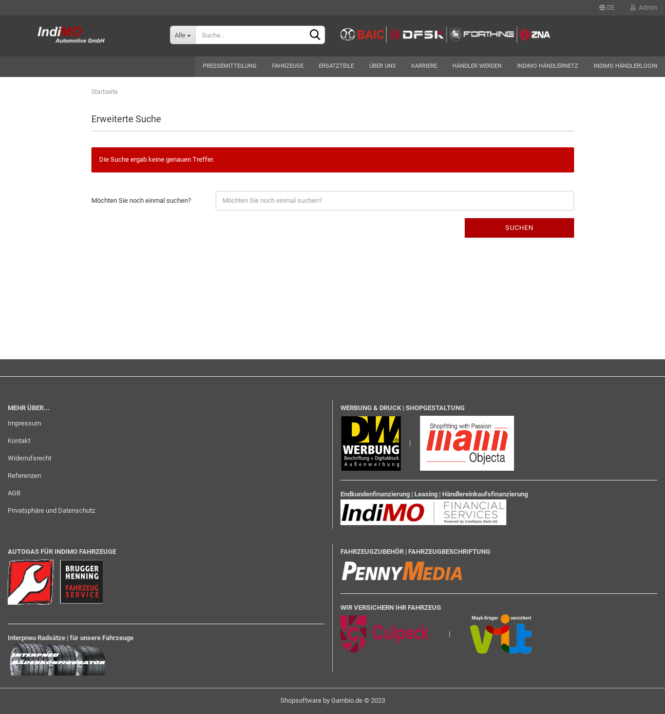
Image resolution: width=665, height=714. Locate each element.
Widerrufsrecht (29, 458)
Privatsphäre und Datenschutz (51, 510)
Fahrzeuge (287, 66)
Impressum (24, 423)
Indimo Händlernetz (547, 66)
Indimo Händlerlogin (625, 66)
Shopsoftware (300, 700)
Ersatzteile (336, 66)
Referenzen (24, 475)
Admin (643, 7)
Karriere (424, 66)
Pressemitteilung (230, 66)
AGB (14, 493)
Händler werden (477, 66)
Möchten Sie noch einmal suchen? (141, 200)
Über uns (382, 66)
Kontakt (19, 441)
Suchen (519, 227)
